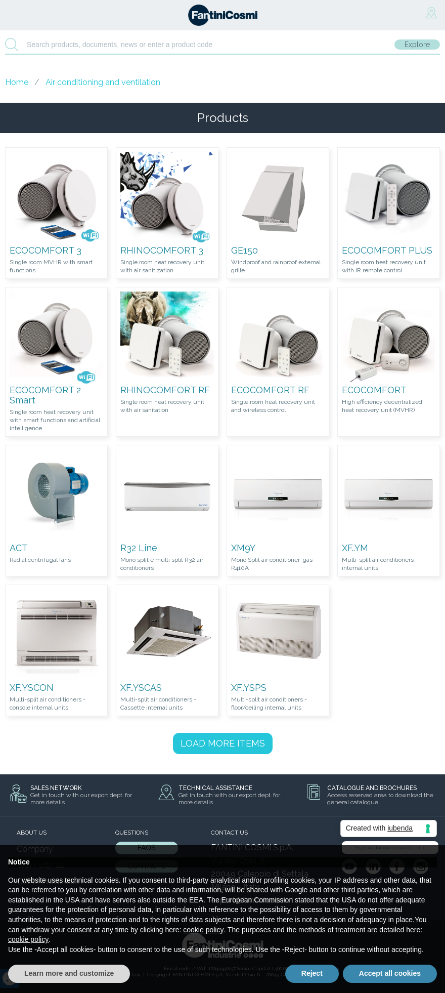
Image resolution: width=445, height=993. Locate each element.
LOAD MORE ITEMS (223, 743)
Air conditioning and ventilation (103, 82)
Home (16, 82)
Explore (417, 44)
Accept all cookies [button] (390, 973)
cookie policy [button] (203, 930)
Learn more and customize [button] (69, 973)
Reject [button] (312, 973)
